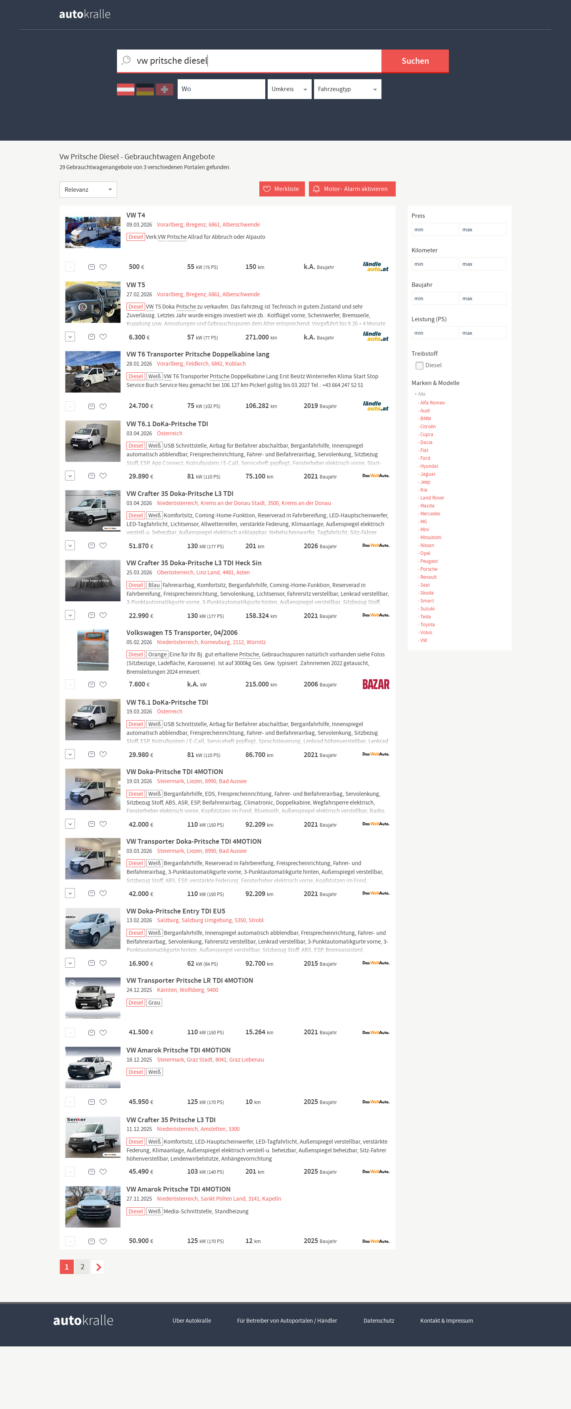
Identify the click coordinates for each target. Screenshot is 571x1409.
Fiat (423, 450)
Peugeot (428, 561)
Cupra (425, 434)
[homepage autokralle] (91, 13)
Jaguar (427, 474)
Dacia (425, 442)
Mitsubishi (429, 537)
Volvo (425, 632)
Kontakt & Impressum (447, 1384)
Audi (424, 410)
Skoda (426, 592)
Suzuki (426, 608)
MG (422, 521)
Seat (424, 585)
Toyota (426, 624)
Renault (427, 577)
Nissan (426, 545)
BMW (424, 418)
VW (422, 640)
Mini (423, 529)
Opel (424, 553)
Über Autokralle (191, 1384)
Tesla (424, 616)
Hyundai (428, 466)
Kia (422, 489)
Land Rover (431, 497)
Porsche (427, 569)
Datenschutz (379, 1384)
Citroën (427, 426)
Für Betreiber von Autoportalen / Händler (287, 1384)
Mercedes (429, 513)
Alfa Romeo (431, 402)
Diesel (433, 365)
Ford (424, 458)
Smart (426, 600)
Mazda (426, 505)
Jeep (424, 482)
